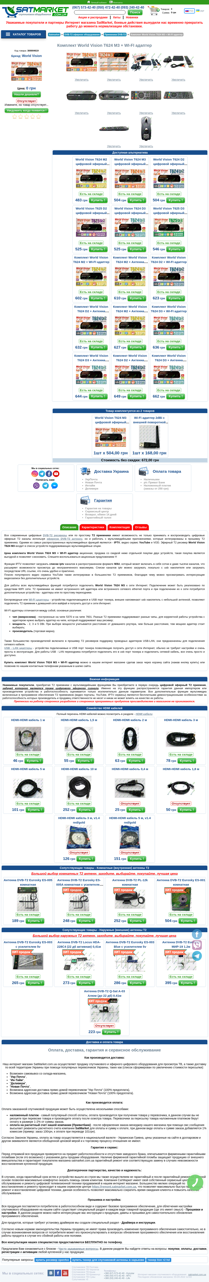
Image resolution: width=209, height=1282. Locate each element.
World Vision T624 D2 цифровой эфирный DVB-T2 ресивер (168, 164)
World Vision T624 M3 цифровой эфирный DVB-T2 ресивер (130, 164)
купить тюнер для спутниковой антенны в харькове (108, 1259)
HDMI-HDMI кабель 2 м (130, 720)
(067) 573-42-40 (84, 7)
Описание (69, 527)
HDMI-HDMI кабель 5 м (28, 769)
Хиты (117, 17)
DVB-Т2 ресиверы (55, 535)
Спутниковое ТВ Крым (83, 1272)
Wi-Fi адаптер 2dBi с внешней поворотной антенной (149, 422)
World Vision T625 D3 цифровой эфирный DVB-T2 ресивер (168, 213)
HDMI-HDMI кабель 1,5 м (79, 720)
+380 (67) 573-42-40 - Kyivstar (119, 1273)
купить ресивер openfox (52, 1259)
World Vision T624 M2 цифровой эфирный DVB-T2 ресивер (91, 164)
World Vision (32, 56)
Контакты (115, 2)
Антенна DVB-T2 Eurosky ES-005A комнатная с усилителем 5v (79, 884)
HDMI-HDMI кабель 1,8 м (181, 769)
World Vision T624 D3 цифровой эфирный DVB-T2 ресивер (130, 213)
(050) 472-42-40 (108, 7)
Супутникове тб (80, 1279)
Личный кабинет (97, 2)
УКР (200, 11)
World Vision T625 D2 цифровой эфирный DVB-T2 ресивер (91, 213)
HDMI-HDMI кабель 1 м (28, 720)
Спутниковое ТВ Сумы (83, 1277)
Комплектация (120, 527)
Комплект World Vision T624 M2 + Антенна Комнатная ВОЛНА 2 (130, 262)
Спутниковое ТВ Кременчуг (86, 1274)
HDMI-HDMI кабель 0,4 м (130, 769)
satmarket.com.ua (197, 1274)
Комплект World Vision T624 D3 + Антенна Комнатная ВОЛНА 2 (91, 360)
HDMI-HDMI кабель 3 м (181, 720)
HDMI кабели (144, 714)
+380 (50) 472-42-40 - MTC (117, 1275)
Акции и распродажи (93, 17)
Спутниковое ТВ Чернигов (85, 1269)
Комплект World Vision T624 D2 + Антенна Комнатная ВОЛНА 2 (91, 311)
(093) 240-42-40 (132, 7)
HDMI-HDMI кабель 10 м (79, 769)
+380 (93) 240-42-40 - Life (117, 1278)
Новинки (132, 17)
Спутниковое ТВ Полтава (85, 1267)
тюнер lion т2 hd (159, 1259)
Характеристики (93, 527)
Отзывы (141, 527)
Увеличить (81, 65)
